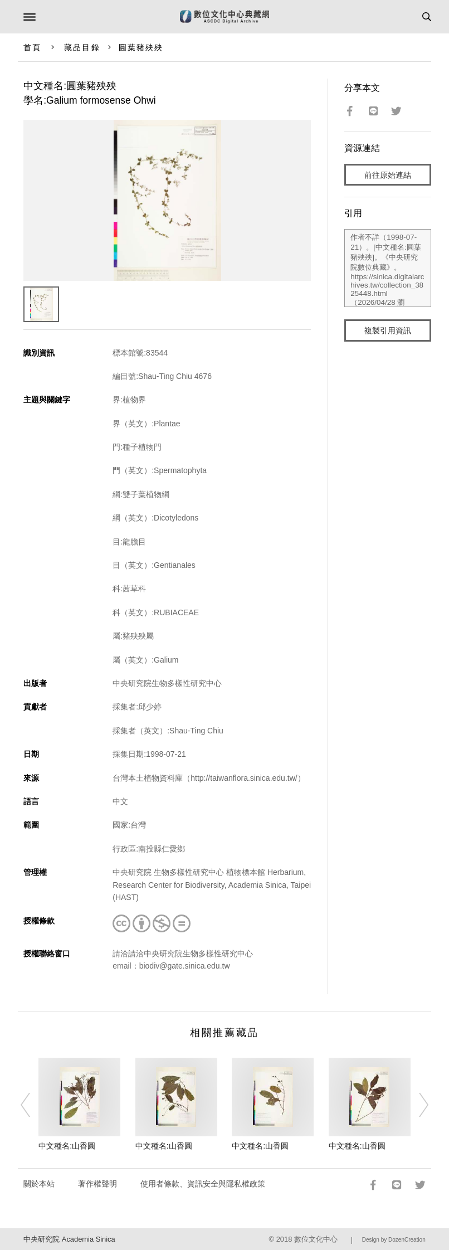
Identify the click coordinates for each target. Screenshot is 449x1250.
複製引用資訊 (387, 330)
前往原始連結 (387, 175)
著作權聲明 (97, 1183)
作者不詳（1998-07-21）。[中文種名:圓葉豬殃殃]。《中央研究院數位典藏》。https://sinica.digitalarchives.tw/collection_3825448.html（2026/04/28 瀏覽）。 (387, 268)
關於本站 (39, 1183)
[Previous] (33, 1104)
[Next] (416, 1104)
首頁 (32, 47)
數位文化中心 (316, 1239)
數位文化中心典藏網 (224, 16)
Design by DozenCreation (394, 1240)
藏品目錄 (82, 47)
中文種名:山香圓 (66, 1145)
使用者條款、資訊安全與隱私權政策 (202, 1183)
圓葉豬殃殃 (141, 47)
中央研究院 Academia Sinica (69, 1239)
